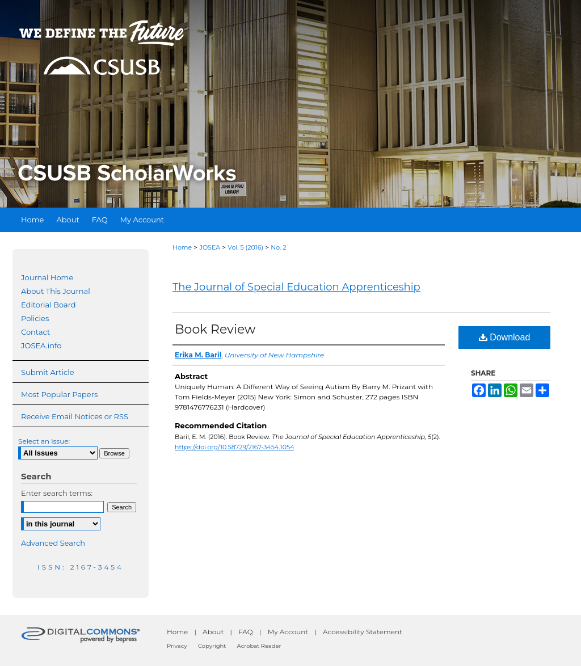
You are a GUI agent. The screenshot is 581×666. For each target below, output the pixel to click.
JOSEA (209, 247)
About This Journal (55, 291)
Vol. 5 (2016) (245, 247)
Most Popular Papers (59, 394)
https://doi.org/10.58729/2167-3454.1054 (234, 447)
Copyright (212, 646)
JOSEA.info (41, 345)
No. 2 (278, 247)
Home (182, 247)
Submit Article (47, 372)
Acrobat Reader (259, 646)
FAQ (245, 631)
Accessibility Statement (362, 631)
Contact (35, 331)
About (213, 631)
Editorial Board (48, 304)
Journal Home (47, 277)
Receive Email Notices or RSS (74, 416)
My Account (288, 631)
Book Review (215, 329)
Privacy (177, 646)
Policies (35, 318)
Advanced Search (53, 542)
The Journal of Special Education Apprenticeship (296, 287)
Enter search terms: (56, 493)
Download (505, 337)
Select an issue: (44, 441)
